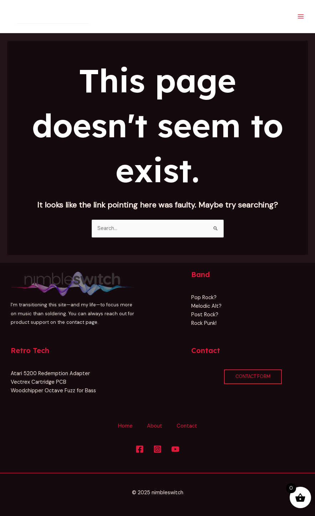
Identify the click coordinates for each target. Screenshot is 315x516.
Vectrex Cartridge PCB (38, 382)
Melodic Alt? (206, 306)
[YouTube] (175, 449)
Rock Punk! (204, 323)
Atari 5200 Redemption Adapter (50, 373)
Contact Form (252, 376)
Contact (187, 426)
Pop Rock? (204, 297)
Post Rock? (204, 314)
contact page (81, 322)
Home (125, 426)
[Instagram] (157, 449)
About (154, 426)
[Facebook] (140, 449)
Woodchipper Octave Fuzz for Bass (53, 390)
